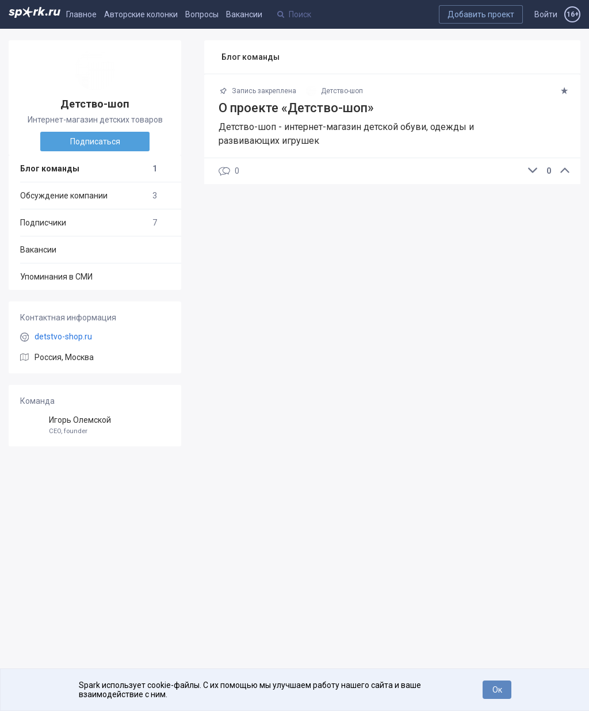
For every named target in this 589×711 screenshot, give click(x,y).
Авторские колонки (141, 14)
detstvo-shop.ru (63, 336)
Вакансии (244, 14)
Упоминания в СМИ (56, 276)
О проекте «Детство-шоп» (296, 108)
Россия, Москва (64, 357)
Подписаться (95, 141)
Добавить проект (481, 14)
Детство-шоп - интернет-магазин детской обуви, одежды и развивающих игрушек (346, 133)
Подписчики (88, 222)
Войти (545, 14)
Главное (81, 14)
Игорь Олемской (95, 425)
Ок (497, 689)
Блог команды (88, 168)
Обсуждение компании (88, 195)
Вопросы (202, 14)
